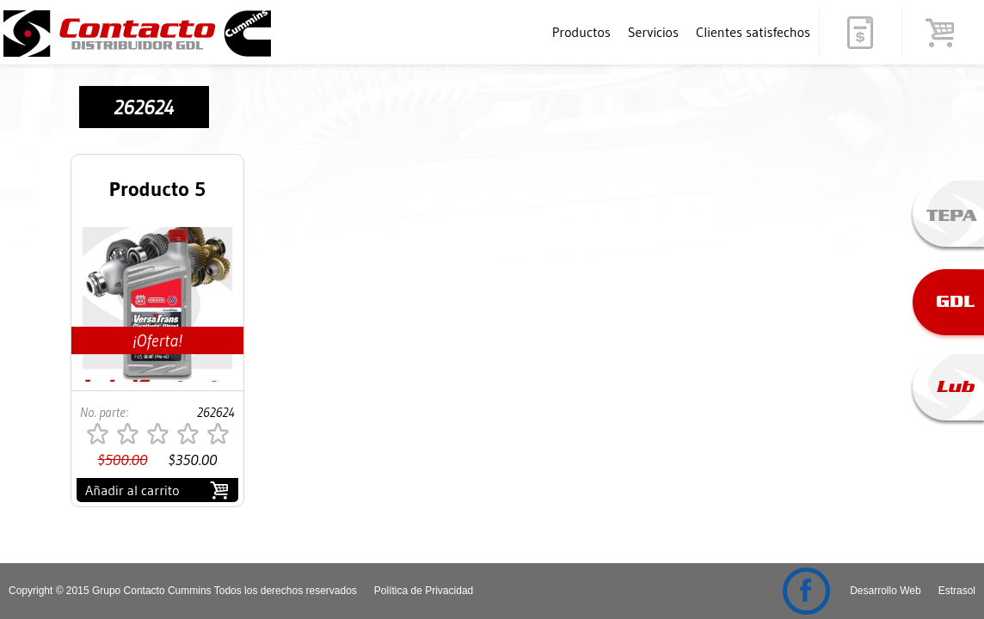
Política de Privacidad (423, 591)
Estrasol (956, 591)
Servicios (653, 31)
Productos (581, 31)
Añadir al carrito (132, 490)
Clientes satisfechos (753, 31)
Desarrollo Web (885, 591)
